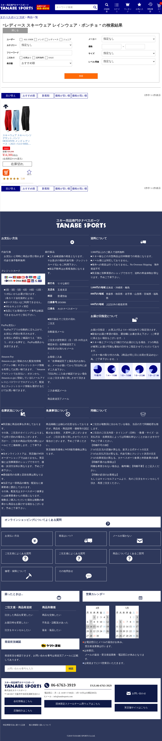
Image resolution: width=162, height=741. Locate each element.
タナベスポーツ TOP (12, 17)
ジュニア (67, 39)
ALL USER (28, 39)
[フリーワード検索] (46, 52)
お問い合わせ (139, 693)
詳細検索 (107, 8)
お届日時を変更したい (16, 622)
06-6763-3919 (63, 685)
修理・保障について (15, 571)
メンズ (41, 39)
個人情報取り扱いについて (40, 725)
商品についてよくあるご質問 (128, 553)
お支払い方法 (12, 536)
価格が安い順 (62, 95)
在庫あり (27, 57)
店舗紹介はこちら (23, 710)
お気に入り (139, 7)
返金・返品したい (51, 630)
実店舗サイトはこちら (136, 707)
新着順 (45, 95)
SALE (51, 57)
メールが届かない (122, 536)
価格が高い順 (79, 95)
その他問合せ (66, 571)
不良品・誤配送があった (55, 622)
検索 (95, 7)
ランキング (127, 7)
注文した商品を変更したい (19, 615)
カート (159, 8)
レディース (53, 39)
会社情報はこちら (23, 701)
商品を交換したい (51, 615)
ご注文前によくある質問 (18, 553)
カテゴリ (117, 7)
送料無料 (40, 57)
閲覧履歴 (150, 7)
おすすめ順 (29, 95)
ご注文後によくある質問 (72, 553)
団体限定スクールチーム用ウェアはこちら (78, 704)
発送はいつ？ (66, 536)
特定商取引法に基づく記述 (14, 725)
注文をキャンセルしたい (18, 630)
